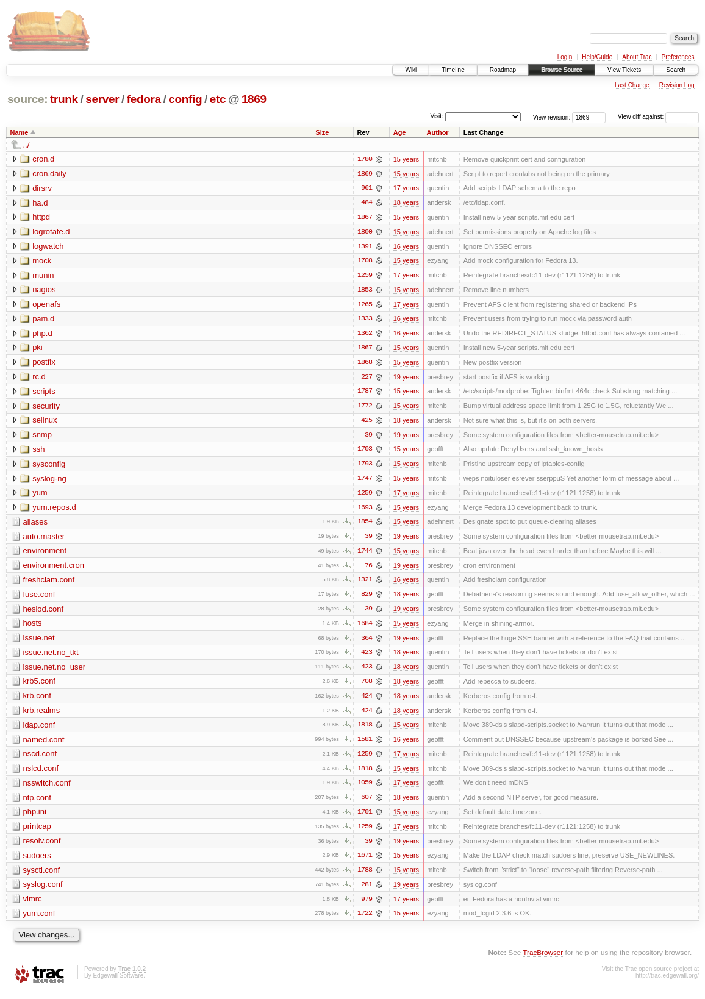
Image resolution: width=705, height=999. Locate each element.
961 (366, 188)
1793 (364, 466)
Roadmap (503, 69)
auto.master (44, 539)
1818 (364, 730)
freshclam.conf (49, 583)
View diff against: (658, 116)
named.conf (44, 744)
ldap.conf (39, 729)
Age (399, 132)
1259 (364, 276)
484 (366, 203)
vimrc (32, 905)
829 (366, 598)
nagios (43, 290)
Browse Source (561, 69)
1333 (364, 320)
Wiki (411, 69)
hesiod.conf (43, 612)
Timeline (453, 69)
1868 (364, 364)
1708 (364, 262)
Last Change (632, 85)
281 (366, 891)
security (46, 407)
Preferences (678, 57)
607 (366, 803)
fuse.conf (39, 598)
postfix (43, 363)
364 (366, 642)
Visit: (436, 116)
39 (368, 437)
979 (366, 906)
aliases (35, 524)
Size (322, 132)
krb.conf (37, 700)
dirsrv (42, 188)
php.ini (34, 817)
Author (438, 132)
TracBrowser (543, 960)
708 (366, 686)
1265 (364, 305)
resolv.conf (42, 846)
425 (366, 423)
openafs (46, 305)
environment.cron (53, 568)
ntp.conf (37, 802)
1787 (364, 393)
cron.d (43, 158)
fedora (144, 99)
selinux (44, 422)
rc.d (39, 378)
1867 (364, 218)
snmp (42, 437)
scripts (43, 393)
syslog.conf (43, 890)
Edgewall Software (118, 982)
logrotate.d (51, 232)
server (102, 99)
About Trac (636, 57)
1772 (364, 408)
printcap (37, 832)
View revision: (552, 116)
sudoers (37, 861)
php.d (42, 334)
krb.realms (41, 715)
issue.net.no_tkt (51, 656)
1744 (364, 554)
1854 (364, 525)
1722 (364, 920)
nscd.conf (40, 759)
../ (26, 144)
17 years (406, 188)
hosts (32, 627)
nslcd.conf (41, 773)
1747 (364, 481)
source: (27, 99)
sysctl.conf (41, 876)
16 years (406, 247)
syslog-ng (49, 480)
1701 (364, 818)
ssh (38, 451)
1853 (364, 291)
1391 (364, 247)
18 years (406, 203)
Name (19, 132)
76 (368, 569)
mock (41, 261)
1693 (364, 510)
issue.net (39, 641)
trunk (64, 99)
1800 (364, 232)
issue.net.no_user (54, 671)
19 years (406, 378)
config (185, 99)
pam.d (43, 319)
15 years (406, 159)
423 (366, 657)
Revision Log (677, 85)
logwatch (47, 246)
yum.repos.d (54, 510)
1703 (364, 452)
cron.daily (49, 173)
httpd (41, 217)
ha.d (40, 202)
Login (564, 57)
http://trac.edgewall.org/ (667, 982)
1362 (364, 335)
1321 (364, 584)
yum (40, 495)
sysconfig (48, 466)
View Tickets (624, 69)
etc (218, 99)
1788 (364, 876)
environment (45, 554)
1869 (254, 99)
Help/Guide (597, 57)
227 (366, 379)
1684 (364, 627)
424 (366, 701)
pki (37, 349)
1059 (364, 788)
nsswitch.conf (47, 788)
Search (675, 69)
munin (43, 276)
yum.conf (39, 920)
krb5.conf (39, 685)
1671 (364, 862)
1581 (364, 745)
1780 (364, 159)
